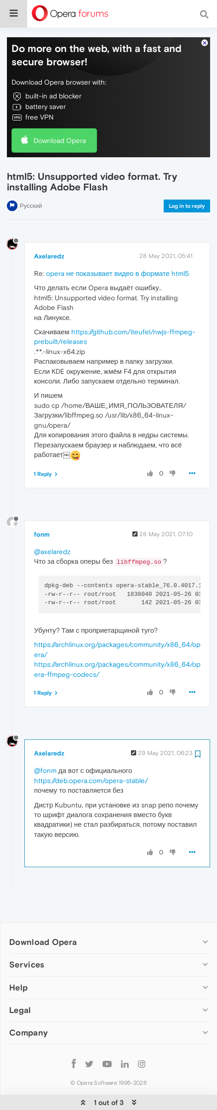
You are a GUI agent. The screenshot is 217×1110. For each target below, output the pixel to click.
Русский (31, 177)
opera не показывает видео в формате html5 (117, 245)
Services (26, 936)
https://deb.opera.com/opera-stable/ (91, 752)
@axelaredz (52, 523)
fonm (42, 506)
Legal (20, 982)
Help (18, 959)
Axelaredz (49, 228)
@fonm (45, 742)
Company (28, 1004)
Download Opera (60, 112)
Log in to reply (187, 178)
